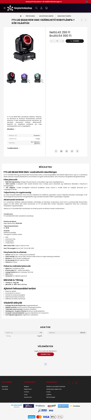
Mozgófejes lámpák (46, 16)
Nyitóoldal (5, 386)
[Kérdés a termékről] (77, 151)
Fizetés (48, 392)
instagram (72, 383)
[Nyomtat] (66, 151)
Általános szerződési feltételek (55, 386)
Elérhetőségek (50, 397)
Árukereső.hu (16, 407)
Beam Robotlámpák (64, 16)
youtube (76, 383)
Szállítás (48, 394)
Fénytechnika (30, 16)
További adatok (12, 148)
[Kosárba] (75, 41)
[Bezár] (87, 1)
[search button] (36, 8)
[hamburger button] (4, 8)
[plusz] (63, 41)
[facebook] (45, 364)
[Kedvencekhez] (56, 151)
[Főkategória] (20, 16)
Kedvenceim (28, 397)
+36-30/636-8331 (47, 2)
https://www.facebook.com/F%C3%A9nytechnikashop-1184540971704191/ (69, 383)
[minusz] (51, 41)
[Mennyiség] (57, 41)
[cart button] (46, 8)
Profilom (26, 392)
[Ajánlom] (72, 151)
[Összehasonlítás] (61, 151)
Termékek (5, 389)
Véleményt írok (45, 354)
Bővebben (10, 129)
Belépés (26, 386)
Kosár (25, 394)
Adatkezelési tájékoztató (54, 389)
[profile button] (41, 8)
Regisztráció (28, 389)
